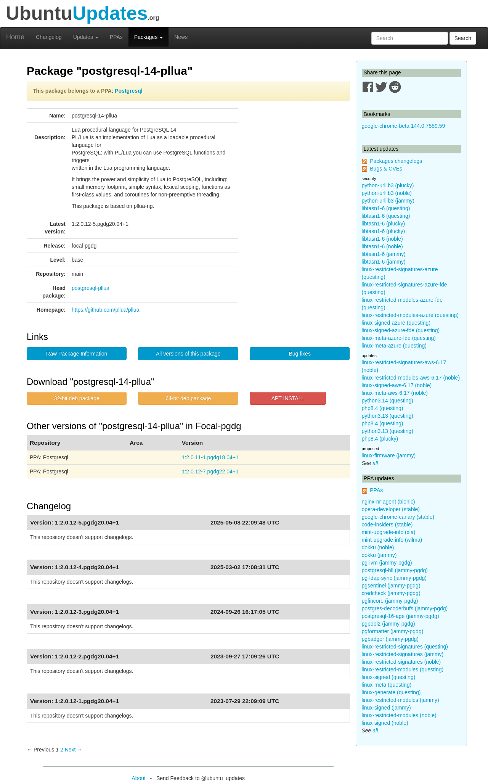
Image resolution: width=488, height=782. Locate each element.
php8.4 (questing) (382, 408)
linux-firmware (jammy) (389, 455)
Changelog (49, 37)
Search (462, 38)
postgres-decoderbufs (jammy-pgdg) (405, 608)
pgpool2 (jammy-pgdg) (388, 624)
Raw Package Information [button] (76, 354)
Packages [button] (148, 37)
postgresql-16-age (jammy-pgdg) (400, 616)
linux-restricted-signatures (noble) (401, 662)
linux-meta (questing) (387, 685)
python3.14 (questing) (387, 400)
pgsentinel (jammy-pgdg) (391, 585)
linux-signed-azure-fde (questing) (401, 330)
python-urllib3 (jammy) (388, 201)
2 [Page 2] (61, 750)
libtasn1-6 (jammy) (384, 254)
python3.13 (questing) (387, 416)
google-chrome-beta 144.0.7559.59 (403, 126)
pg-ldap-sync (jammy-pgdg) (394, 578)
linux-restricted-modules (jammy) (400, 700)
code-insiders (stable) (387, 524)
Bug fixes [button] (300, 354)
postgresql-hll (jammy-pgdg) (395, 570)
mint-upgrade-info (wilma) (392, 540)
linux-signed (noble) (385, 723)
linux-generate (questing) (391, 692)
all (375, 463)
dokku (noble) (378, 547)
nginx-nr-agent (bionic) (388, 502)
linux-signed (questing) (389, 677)
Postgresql (128, 91)
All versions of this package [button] (188, 354)
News (181, 37)
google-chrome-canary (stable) (398, 517)
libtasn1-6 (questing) (386, 208)
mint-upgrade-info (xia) (389, 532)
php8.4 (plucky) (380, 439)
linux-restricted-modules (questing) (403, 669)
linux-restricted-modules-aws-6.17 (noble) (411, 378)
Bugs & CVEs (386, 169)
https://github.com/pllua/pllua (105, 310)
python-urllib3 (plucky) (388, 185)
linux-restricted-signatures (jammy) (403, 654)
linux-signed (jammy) (386, 708)
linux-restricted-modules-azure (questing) (410, 315)
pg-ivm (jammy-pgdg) (387, 563)
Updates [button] (85, 37)
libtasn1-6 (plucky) (383, 223)
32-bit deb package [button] (77, 398)
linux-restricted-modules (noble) (399, 715)
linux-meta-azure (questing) (394, 346)
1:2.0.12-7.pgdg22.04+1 (210, 471)
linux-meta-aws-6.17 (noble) (395, 393)
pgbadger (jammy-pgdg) (390, 639)
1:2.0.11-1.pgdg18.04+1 (210, 457)
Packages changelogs (396, 161)
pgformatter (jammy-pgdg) (393, 631)
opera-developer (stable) (391, 509)
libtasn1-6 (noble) (382, 239)
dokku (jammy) (379, 555)
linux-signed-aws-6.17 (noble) (397, 385)
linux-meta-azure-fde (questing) (399, 338)
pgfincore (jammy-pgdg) (390, 601)
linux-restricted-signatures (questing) (405, 647)
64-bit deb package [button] (188, 398)
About (139, 778)
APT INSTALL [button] (288, 398)
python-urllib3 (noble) (387, 193)
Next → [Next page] (74, 750)
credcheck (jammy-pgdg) (391, 593)
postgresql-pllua (90, 288)
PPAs (116, 37)
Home (15, 37)
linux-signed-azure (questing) (396, 323)
